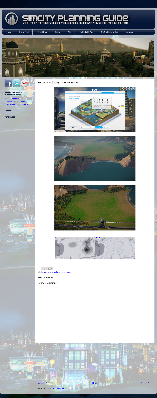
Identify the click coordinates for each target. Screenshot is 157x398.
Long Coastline (67, 272)
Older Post (146, 383)
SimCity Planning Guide (13, 98)
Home (95, 383)
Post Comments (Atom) (57, 388)
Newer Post (44, 383)
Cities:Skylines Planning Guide (16, 104)
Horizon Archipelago (52, 272)
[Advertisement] (95, 362)
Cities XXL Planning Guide (14, 101)
